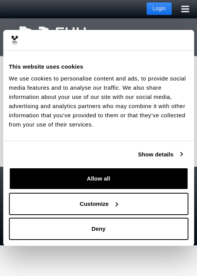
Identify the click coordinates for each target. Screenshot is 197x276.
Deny (98, 228)
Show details (156, 154)
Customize (99, 203)
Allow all (98, 178)
